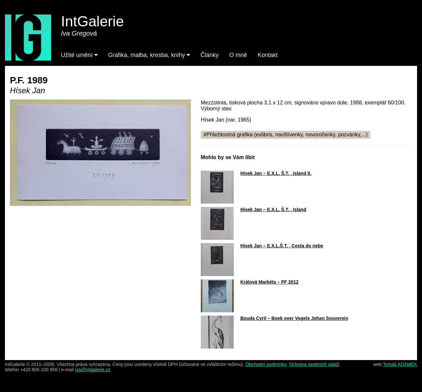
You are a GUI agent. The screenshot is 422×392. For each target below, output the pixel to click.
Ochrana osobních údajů (314, 364)
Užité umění (79, 55)
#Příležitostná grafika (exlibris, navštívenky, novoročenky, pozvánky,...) (285, 134)
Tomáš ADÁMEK (400, 364)
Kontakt (267, 55)
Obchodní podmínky (265, 364)
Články (209, 55)
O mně (238, 55)
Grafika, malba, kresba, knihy (149, 55)
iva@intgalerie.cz (92, 369)
